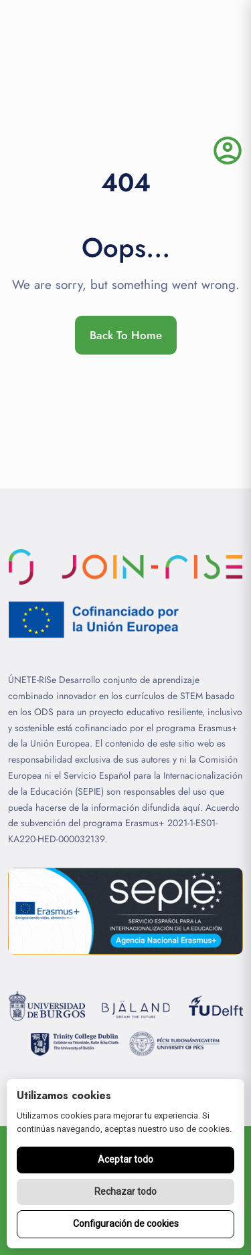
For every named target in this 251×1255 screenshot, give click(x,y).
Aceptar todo (125, 1159)
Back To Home (126, 335)
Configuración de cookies (126, 1223)
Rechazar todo (125, 1191)
